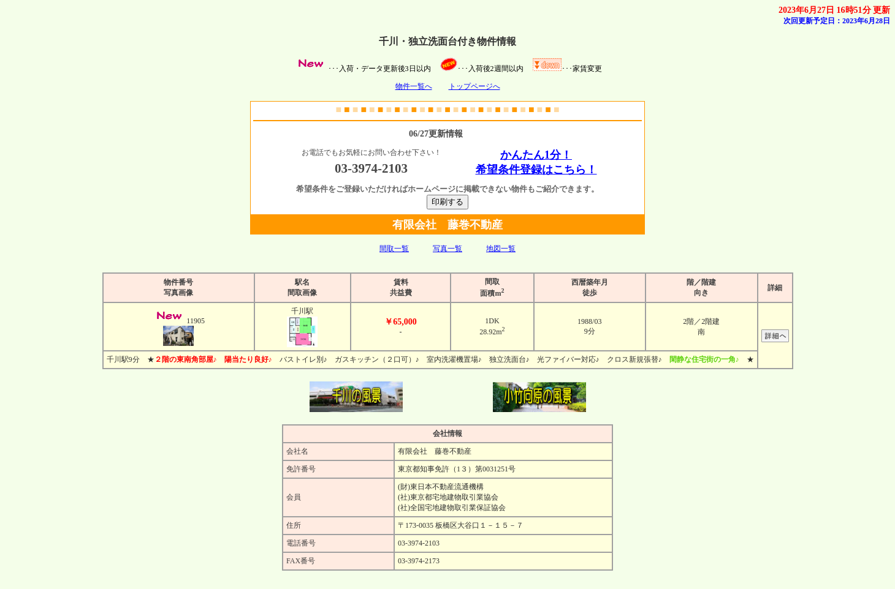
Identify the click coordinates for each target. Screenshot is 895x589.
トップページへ (474, 86)
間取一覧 (394, 248)
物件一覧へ (413, 86)
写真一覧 (447, 248)
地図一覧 (501, 248)
